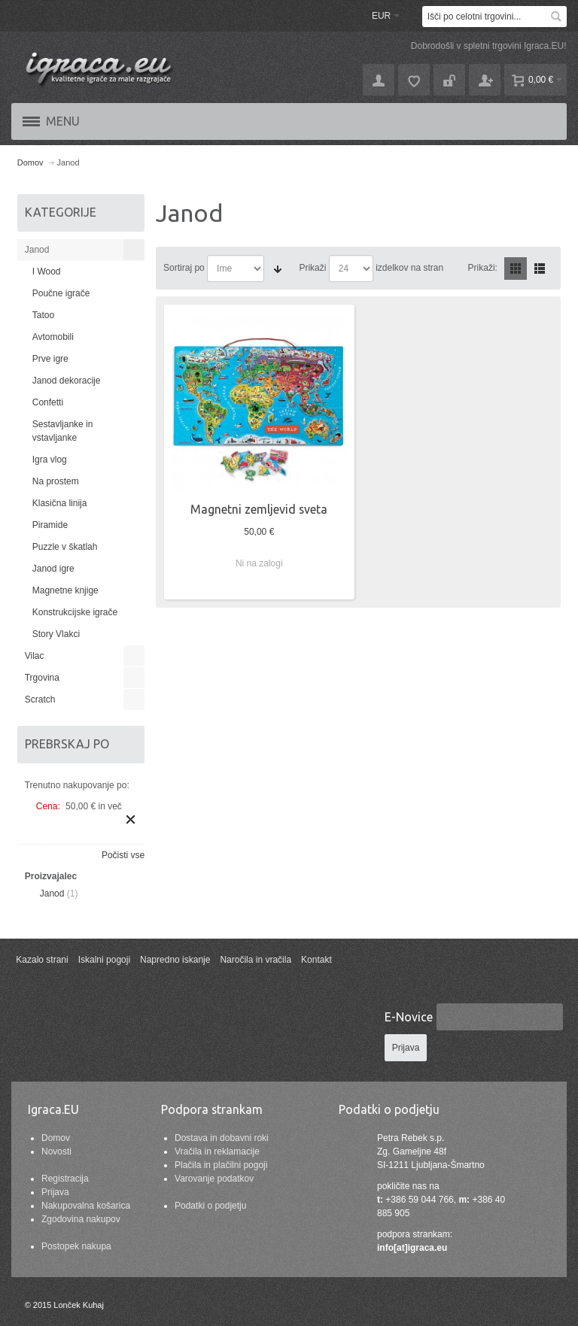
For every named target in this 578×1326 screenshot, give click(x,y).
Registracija (65, 1178)
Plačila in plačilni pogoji (221, 1165)
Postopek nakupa (76, 1246)
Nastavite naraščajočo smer (277, 268)
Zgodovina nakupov (80, 1219)
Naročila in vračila (255, 959)
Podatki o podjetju (210, 1205)
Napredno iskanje (175, 959)
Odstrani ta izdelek (130, 819)
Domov (55, 1138)
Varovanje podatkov (214, 1178)
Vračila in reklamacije (217, 1151)
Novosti (56, 1151)
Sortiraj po (184, 267)
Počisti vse (123, 855)
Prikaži (312, 267)
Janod (52, 893)
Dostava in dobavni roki (222, 1138)
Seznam (539, 268)
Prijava (55, 1192)
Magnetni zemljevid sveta (258, 509)
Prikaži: (482, 267)
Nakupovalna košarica (85, 1205)
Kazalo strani (42, 959)
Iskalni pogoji (104, 959)
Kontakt (316, 959)
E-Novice (409, 1017)
